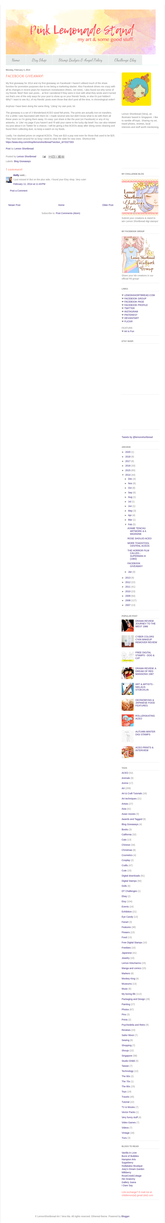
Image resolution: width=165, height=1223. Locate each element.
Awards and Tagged (132, 819)
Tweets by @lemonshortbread (137, 437)
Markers (126, 973)
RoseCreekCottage (132, 1175)
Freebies (126, 947)
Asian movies (129, 814)
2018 (128, 456)
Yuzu (124, 1138)
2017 (128, 461)
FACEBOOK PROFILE (136, 305)
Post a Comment (18, 190)
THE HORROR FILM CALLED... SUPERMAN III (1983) (138, 554)
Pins (124, 1014)
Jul (130, 501)
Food (124, 937)
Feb (130, 524)
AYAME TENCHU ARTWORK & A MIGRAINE (137, 531)
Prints (125, 1019)
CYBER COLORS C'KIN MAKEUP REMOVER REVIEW (146, 639)
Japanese (127, 953)
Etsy (124, 901)
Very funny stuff (130, 1117)
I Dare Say (127, 1185)
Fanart (125, 922)
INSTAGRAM (131, 311)
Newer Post (14, 205)
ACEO (125, 773)
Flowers (126, 932)
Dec (130, 479)
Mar (130, 519)
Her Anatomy (128, 1179)
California (127, 834)
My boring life (129, 994)
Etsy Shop (39, 60)
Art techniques (129, 798)
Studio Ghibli (128, 1061)
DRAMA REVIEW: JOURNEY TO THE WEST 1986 (146, 624)
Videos (125, 1127)
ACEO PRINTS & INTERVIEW (145, 749)
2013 (128, 577)
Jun (130, 506)
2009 (128, 596)
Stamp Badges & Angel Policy (80, 60)
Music (125, 988)
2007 (128, 605)
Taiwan (125, 1066)
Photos (125, 1009)
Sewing (125, 1040)
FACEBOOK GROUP (135, 298)
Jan (130, 572)
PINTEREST (131, 315)
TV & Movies (128, 1107)
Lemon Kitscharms (131, 963)
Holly (16, 175)
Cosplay (126, 860)
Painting (126, 1004)
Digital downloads (131, 875)
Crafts (125, 865)
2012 (128, 582)
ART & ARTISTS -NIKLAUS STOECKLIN (145, 687)
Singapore (127, 1055)
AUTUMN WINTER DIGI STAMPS (145, 733)
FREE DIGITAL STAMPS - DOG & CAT (145, 655)
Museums (127, 983)
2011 (128, 586)
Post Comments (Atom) (68, 213)
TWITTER (129, 308)
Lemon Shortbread (24, 148)
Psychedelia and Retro (133, 1024)
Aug (130, 497)
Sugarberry (127, 1162)
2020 (128, 452)
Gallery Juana (129, 1182)
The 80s (126, 1086)
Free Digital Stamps (132, 942)
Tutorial (125, 1102)
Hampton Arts (129, 1159)
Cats (124, 839)
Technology (128, 1071)
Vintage (126, 1133)
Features (126, 927)
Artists (125, 803)
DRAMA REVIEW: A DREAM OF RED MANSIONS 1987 (146, 671)
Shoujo (125, 1050)
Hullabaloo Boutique (132, 1166)
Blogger (125, 1216)
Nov (130, 483)
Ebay (124, 896)
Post (8, 148)
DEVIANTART (131, 318)
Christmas (127, 850)
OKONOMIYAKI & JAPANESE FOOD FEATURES (145, 703)
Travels (125, 1096)
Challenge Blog (125, 60)
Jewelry (126, 958)
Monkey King (128, 978)
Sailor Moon (128, 1035)
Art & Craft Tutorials (132, 793)
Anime (125, 783)
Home (16, 60)
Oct (130, 488)
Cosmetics (127, 855)
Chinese (126, 844)
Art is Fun (129, 331)
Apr (130, 515)
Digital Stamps (129, 881)
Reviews (126, 1030)
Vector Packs (128, 1112)
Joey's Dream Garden (133, 1169)
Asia (124, 808)
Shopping (127, 1045)
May (130, 510)
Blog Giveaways (22, 161)
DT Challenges (129, 891)
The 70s (126, 1081)
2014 (128, 475)
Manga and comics (131, 968)
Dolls (124, 886)
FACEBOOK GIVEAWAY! (135, 565)
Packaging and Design (133, 999)
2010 (128, 591)
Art (123, 788)
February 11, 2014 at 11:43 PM (29, 184)
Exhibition (127, 911)
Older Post (107, 205)
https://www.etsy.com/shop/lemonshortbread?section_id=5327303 (40, 142)
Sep (130, 492)
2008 (128, 600)
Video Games (129, 1122)
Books (125, 829)
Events (125, 906)
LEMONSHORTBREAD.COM (139, 295)
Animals (126, 778)
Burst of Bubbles (130, 1156)
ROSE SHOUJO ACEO (140, 538)
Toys (124, 1091)
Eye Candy (127, 916)
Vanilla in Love (129, 1152)
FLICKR (128, 321)
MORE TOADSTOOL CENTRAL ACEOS (139, 544)
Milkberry (126, 1172)
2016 (128, 465)
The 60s (126, 1076)
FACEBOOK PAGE (134, 301)
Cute (124, 870)
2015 (128, 470)
